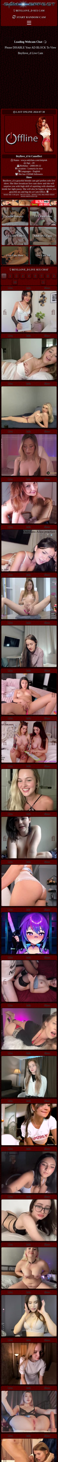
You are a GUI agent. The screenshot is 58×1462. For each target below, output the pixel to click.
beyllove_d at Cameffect (29, 156)
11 (43, 282)
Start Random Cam (29, 17)
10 (15, 282)
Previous (6, 311)
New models (29, 202)
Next (51, 311)
